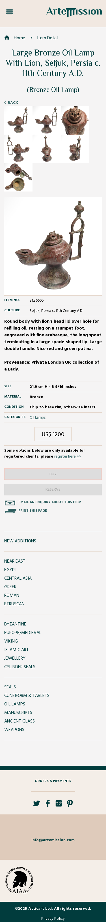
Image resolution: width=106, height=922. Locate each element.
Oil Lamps (38, 417)
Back (13, 103)
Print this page (32, 511)
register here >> (67, 456)
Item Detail (47, 38)
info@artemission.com (53, 840)
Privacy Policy (53, 918)
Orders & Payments (53, 781)
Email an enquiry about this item (49, 502)
